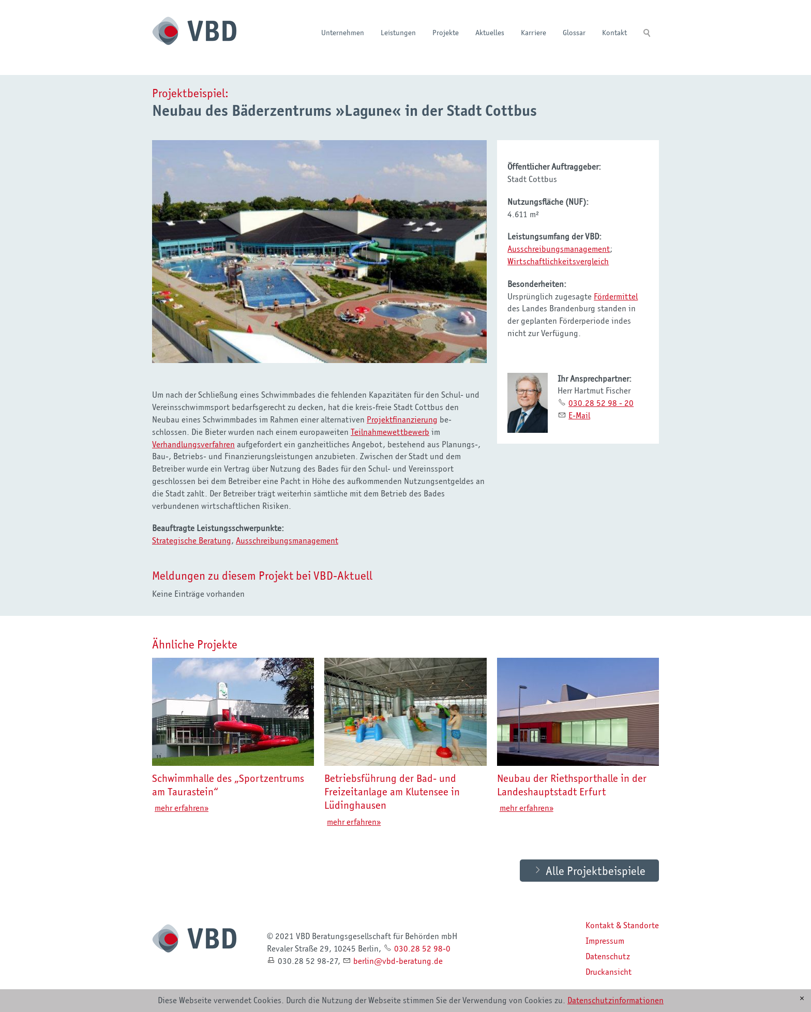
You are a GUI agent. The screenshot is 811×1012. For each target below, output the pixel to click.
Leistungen (398, 32)
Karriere (533, 32)
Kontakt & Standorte (622, 925)
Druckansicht (608, 972)
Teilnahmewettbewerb (390, 432)
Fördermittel (616, 296)
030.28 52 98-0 (422, 949)
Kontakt (614, 32)
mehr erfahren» (181, 808)
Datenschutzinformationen (615, 1000)
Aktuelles (489, 32)
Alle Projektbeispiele (595, 871)
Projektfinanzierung (402, 419)
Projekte (445, 32)
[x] (802, 998)
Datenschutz (607, 956)
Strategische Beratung (191, 540)
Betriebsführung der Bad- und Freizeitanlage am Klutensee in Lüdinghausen (392, 792)
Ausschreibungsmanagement (287, 540)
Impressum (604, 941)
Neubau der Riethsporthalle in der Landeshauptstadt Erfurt (572, 785)
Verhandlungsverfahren (193, 444)
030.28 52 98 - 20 (601, 403)
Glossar (574, 32)
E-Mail (579, 415)
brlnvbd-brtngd (398, 961)
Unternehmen (342, 32)
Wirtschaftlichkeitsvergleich (558, 261)
